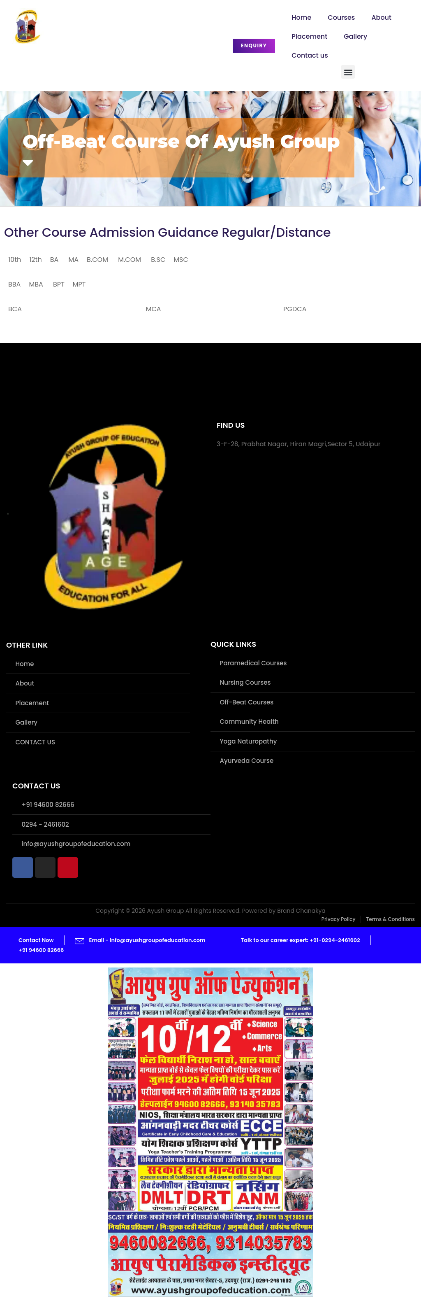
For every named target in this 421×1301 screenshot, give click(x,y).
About (381, 17)
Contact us (309, 55)
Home (301, 17)
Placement (309, 36)
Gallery (355, 36)
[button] (348, 72)
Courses (341, 17)
